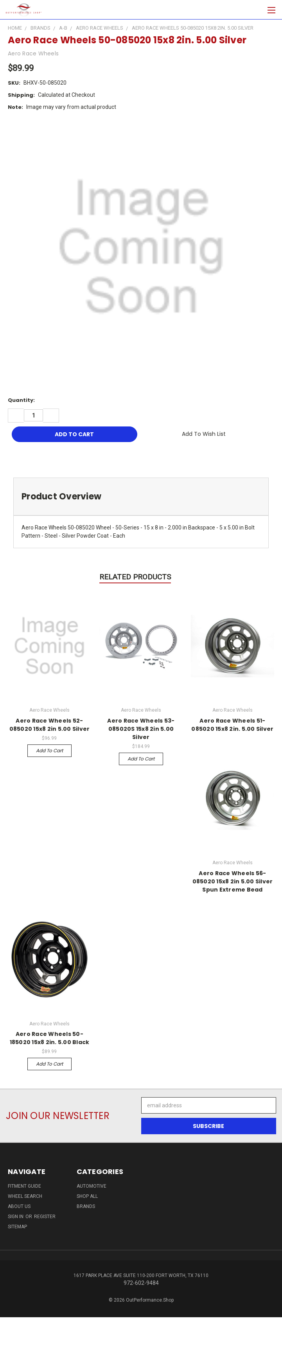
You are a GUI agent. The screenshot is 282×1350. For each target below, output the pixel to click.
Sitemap (17, 1226)
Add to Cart (49, 750)
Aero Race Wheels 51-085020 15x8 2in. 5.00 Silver (232, 725)
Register (45, 1216)
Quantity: (21, 400)
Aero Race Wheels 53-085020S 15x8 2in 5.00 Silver (140, 729)
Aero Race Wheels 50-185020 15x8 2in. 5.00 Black (50, 1038)
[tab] (141, 496)
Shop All (87, 1196)
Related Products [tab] (135, 576)
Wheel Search (25, 1196)
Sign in (16, 1216)
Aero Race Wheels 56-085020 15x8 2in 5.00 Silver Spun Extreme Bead (232, 881)
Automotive (91, 1186)
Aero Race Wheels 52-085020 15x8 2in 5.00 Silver (49, 725)
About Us (19, 1206)
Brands (86, 1206)
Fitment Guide (24, 1186)
